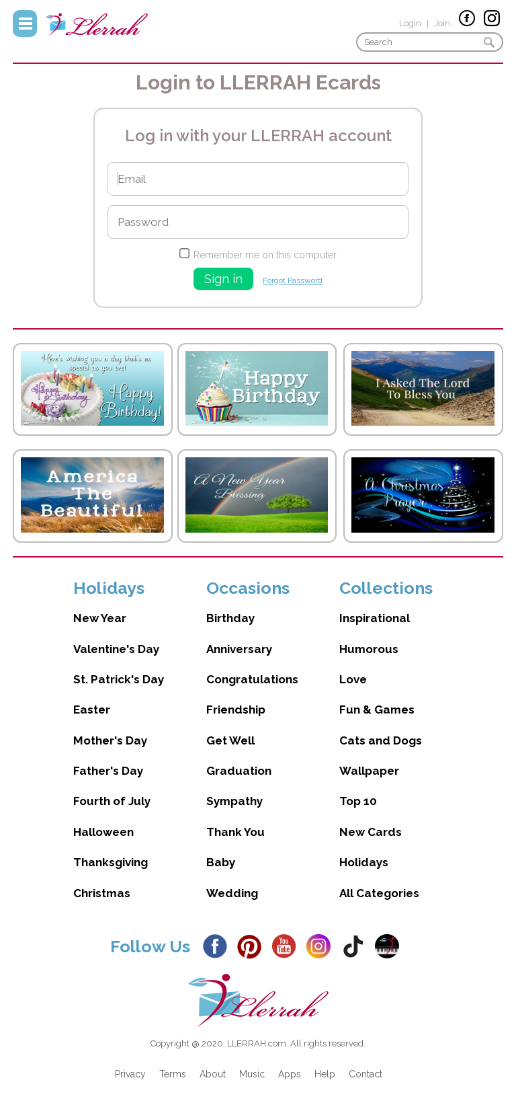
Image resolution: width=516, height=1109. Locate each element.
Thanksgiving (110, 862)
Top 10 (358, 801)
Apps (289, 1074)
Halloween (103, 832)
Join (442, 23)
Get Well (230, 740)
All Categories (379, 893)
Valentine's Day (116, 649)
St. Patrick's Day (118, 679)
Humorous (368, 649)
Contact (365, 1074)
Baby (220, 862)
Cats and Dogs (380, 740)
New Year (99, 618)
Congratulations (252, 679)
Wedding (232, 893)
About (213, 1074)
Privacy (130, 1074)
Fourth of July (111, 801)
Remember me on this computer (265, 255)
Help (324, 1074)
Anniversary (239, 649)
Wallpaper (369, 770)
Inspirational (374, 618)
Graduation (238, 770)
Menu (25, 23)
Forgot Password (292, 280)
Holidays (363, 862)
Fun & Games (377, 709)
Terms (172, 1074)
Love (353, 679)
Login (410, 23)
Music (252, 1074)
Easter (91, 709)
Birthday (230, 618)
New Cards (370, 832)
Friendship (235, 709)
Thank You (235, 832)
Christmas (101, 893)
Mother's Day (110, 740)
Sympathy (234, 801)
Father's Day (108, 770)
